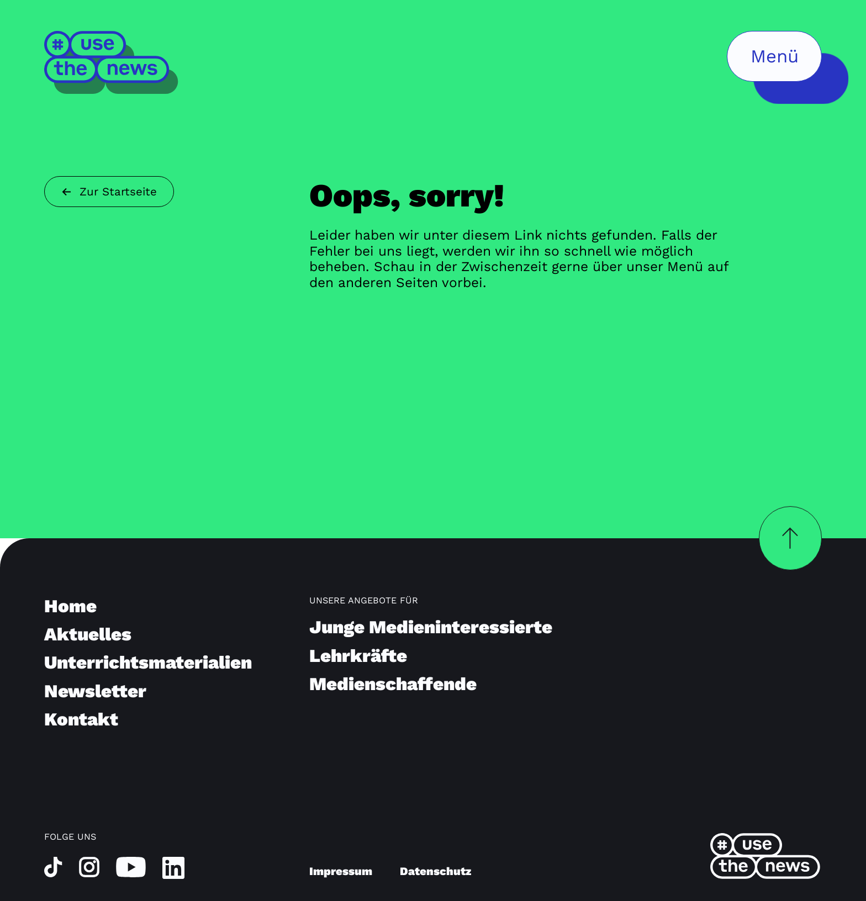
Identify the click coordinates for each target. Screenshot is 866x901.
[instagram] (89, 866)
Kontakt (81, 719)
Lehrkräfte (358, 655)
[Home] (111, 62)
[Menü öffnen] (774, 56)
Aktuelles (87, 634)
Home (70, 606)
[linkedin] (173, 867)
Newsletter (95, 691)
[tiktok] (53, 866)
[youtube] (131, 866)
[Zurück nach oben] (790, 538)
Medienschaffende (393, 684)
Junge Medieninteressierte (430, 627)
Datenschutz (435, 871)
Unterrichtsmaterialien (148, 662)
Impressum (340, 871)
